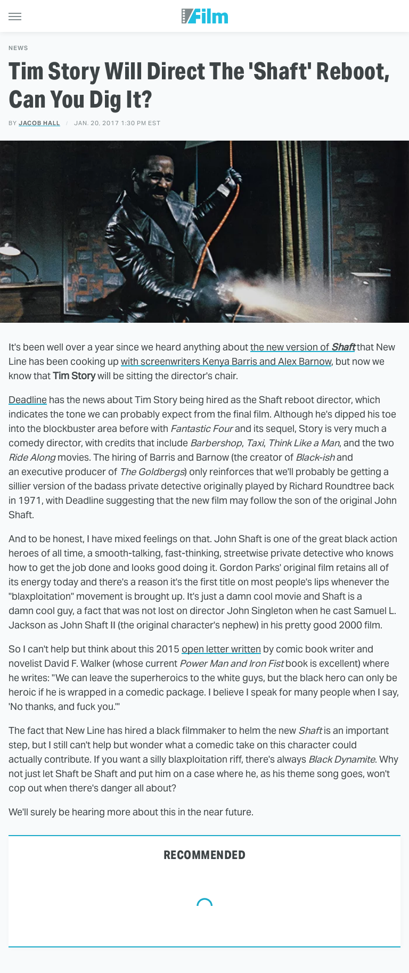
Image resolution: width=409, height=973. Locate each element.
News (18, 48)
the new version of (302, 347)
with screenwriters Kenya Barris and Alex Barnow (226, 361)
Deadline (28, 400)
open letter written (221, 649)
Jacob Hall (39, 123)
